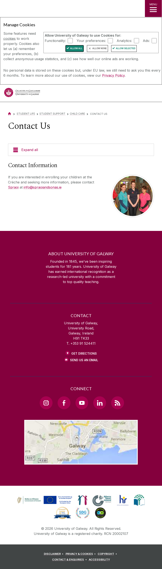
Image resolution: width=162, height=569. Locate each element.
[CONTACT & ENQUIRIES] (70, 559)
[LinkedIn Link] (99, 402)
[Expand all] (81, 150)
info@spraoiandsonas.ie (43, 187)
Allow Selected (125, 48)
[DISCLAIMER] (54, 554)
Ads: (146, 40)
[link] (44, 500)
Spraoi (13, 187)
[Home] (9, 113)
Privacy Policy (113, 75)
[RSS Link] (117, 402)
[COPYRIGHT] (108, 554)
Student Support (52, 113)
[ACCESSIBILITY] (99, 559)
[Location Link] (81, 461)
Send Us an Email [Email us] (84, 360)
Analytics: (124, 40)
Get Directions (84, 353)
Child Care (77, 113)
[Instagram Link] (46, 402)
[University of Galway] (22, 93)
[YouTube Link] (82, 402)
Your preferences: (91, 40)
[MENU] (153, 8)
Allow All (76, 48)
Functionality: (55, 40)
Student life (26, 113)
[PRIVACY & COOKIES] (81, 554)
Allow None (99, 48)
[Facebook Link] (64, 402)
